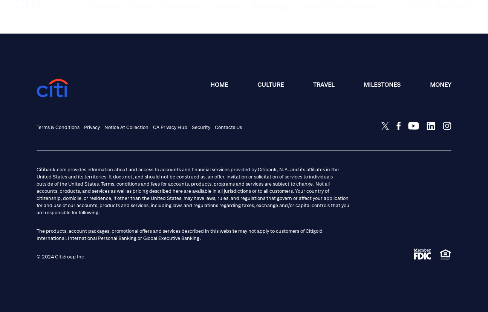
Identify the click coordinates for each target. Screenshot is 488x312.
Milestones (382, 84)
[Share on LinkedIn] (431, 126)
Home (219, 84)
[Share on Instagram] (447, 126)
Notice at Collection (126, 127)
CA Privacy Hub (170, 127)
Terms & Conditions (58, 127)
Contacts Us (228, 127)
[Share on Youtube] (413, 126)
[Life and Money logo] (442, 21)
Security (201, 127)
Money (440, 84)
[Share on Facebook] (398, 126)
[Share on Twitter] (385, 126)
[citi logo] (28, 17)
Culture (270, 84)
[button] (104, 23)
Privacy (92, 127)
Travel (323, 84)
